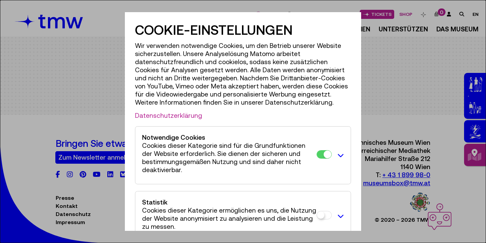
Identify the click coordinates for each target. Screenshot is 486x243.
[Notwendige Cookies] (324, 154)
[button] (339, 155)
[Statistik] (324, 215)
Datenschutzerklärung (168, 115)
